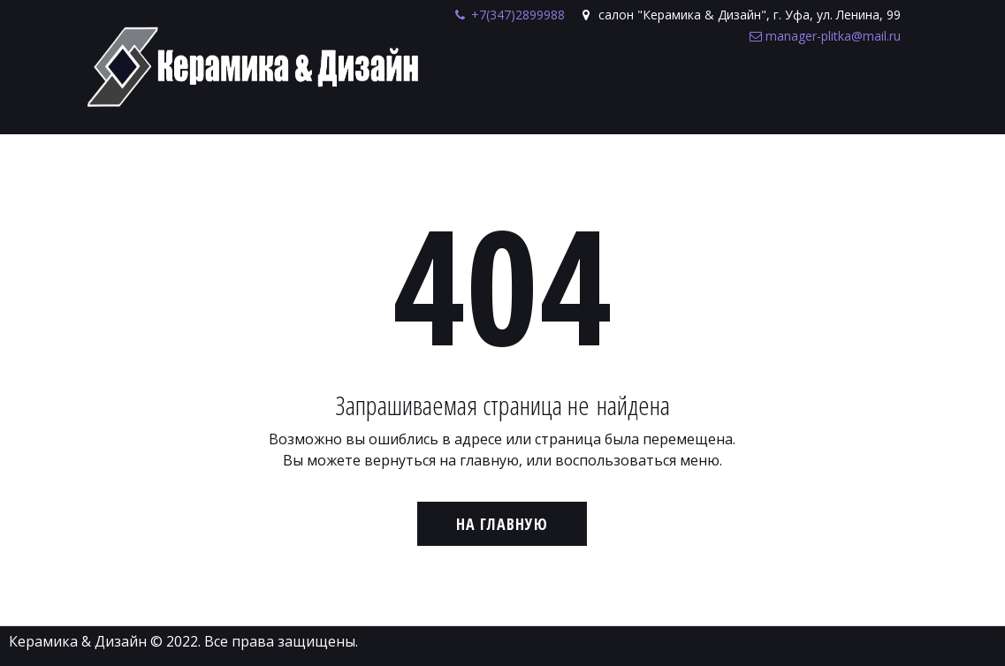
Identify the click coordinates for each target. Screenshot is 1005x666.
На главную (502, 523)
